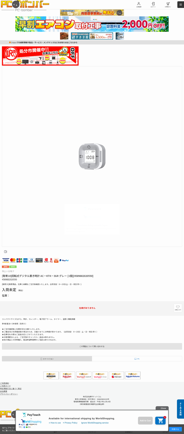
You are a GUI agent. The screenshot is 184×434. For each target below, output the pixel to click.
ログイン (153, 7)
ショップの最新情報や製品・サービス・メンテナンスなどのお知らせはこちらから (44, 42)
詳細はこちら (162, 427)
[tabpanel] (92, 36)
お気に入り (178, 310)
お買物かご (168, 7)
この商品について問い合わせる (92, 346)
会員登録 (138, 7)
